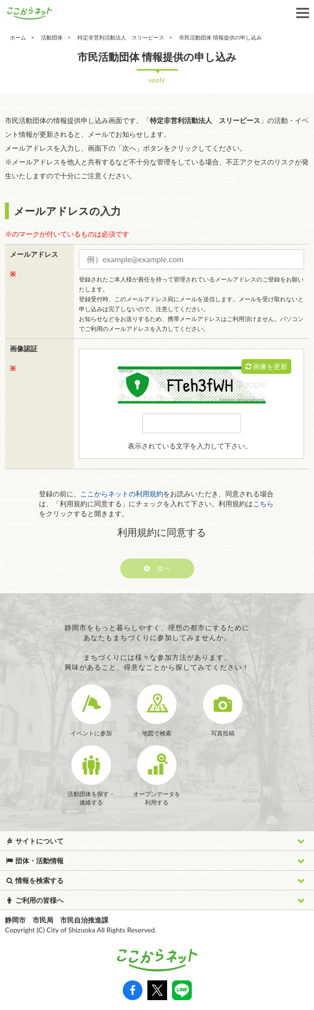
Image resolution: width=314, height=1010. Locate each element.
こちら (263, 503)
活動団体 (52, 37)
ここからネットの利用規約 (121, 493)
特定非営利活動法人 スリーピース (120, 37)
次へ (157, 568)
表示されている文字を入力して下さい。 (190, 446)
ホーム (18, 37)
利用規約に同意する (161, 532)
